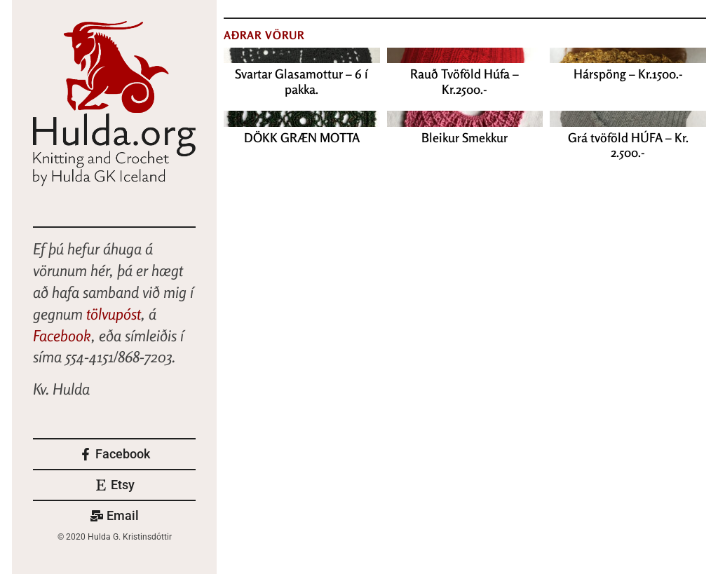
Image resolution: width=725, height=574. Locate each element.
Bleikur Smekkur (464, 137)
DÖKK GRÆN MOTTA (302, 137)
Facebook (62, 336)
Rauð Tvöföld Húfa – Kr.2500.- (464, 81)
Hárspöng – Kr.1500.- (628, 73)
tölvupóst (113, 314)
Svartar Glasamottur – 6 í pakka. (301, 81)
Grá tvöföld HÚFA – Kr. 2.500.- (628, 145)
